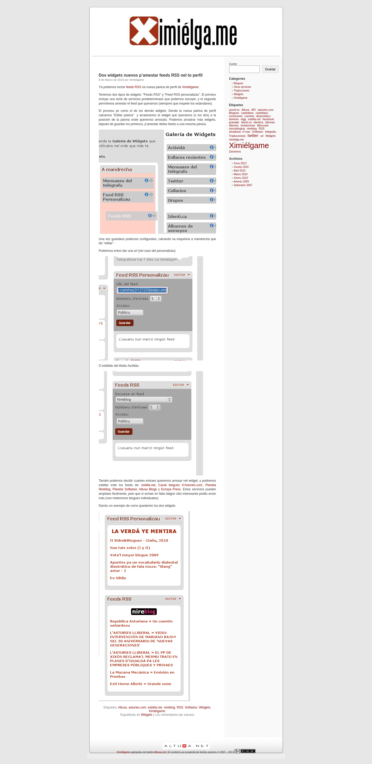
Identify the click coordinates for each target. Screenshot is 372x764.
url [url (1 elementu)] (262, 135)
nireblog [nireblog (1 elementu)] (252, 128)
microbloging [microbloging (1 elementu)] (237, 128)
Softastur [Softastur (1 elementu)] (257, 131)
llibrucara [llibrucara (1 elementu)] (262, 125)
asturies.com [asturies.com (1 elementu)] (265, 109)
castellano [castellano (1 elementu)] (247, 112)
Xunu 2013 (240, 163)
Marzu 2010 (241, 174)
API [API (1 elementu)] (253, 109)
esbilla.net (148, 485)
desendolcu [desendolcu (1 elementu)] (263, 116)
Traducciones (241, 90)
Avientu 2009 (241, 181)
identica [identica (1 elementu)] (258, 122)
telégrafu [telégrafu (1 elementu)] (270, 131)
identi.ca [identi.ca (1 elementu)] (246, 122)
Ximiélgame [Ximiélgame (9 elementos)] (249, 145)
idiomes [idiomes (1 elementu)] (234, 125)
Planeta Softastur (125, 489)
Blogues (238, 83)
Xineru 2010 (241, 177)
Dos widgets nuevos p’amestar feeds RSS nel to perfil (151, 75)
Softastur (191, 707)
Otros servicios (242, 86)
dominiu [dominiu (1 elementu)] (234, 119)
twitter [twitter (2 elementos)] (253, 135)
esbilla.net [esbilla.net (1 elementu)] (254, 119)
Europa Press (171, 489)
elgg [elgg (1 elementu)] (243, 119)
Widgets (204, 707)
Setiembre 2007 (243, 185)
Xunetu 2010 (241, 167)
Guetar (233, 64)
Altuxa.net (160, 752)
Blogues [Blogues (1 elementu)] (234, 112)
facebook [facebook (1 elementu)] (268, 119)
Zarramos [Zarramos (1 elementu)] (235, 151)
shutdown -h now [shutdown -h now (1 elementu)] (239, 131)
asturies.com (137, 707)
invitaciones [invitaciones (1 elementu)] (248, 125)
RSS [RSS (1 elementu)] (261, 128)
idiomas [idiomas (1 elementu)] (270, 122)
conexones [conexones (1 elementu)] (236, 116)
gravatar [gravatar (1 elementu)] (234, 122)
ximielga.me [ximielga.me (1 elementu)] (236, 139)
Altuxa (122, 707)
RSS (180, 707)
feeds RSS (133, 87)
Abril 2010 (239, 170)
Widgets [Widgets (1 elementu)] (270, 135)
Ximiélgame (190, 87)
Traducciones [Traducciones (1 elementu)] (237, 135)
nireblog (169, 707)
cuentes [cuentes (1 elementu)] (249, 116)
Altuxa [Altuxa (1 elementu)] (245, 109)
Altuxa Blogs (148, 489)
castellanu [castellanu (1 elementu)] (262, 112)
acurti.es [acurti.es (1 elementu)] (234, 109)
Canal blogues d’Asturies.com (180, 485)
